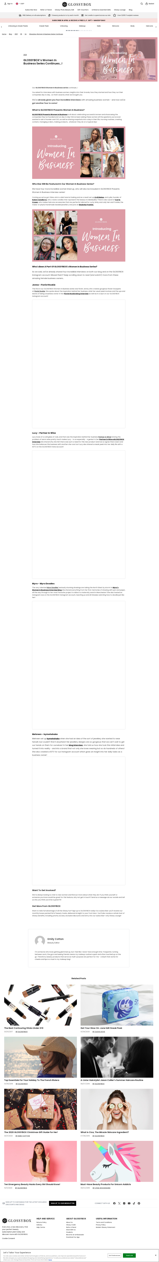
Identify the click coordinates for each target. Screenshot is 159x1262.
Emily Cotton (56, 939)
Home (4, 34)
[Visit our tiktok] (134, 1203)
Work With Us (71, 1230)
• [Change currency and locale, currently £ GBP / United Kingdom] (20, 3)
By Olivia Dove (99, 1032)
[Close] (155, 1255)
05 (21, 34)
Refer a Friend (71, 1227)
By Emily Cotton (23, 1136)
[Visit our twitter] (119, 1203)
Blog (10, 34)
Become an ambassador (75, 1235)
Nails (99, 26)
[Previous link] (1, 26)
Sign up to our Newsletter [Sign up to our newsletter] (62, 1203)
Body (133, 26)
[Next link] (156, 26)
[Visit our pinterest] (138, 1203)
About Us (69, 1222)
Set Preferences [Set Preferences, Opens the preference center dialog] (114, 1255)
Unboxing (64, 26)
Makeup (82, 26)
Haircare (149, 26)
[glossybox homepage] (78, 4)
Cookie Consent (8, 1238)
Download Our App (73, 1237)
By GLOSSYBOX (22, 1032)
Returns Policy (41, 1222)
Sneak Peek (44, 26)
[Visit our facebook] (114, 1203)
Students (69, 1232)
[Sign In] (8, 4)
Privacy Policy (101, 1225)
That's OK (129, 1255)
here (50, 1260)
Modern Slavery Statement (105, 1227)
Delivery (39, 1225)
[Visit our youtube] (129, 1203)
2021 (16, 34)
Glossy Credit (71, 1225)
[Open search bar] (141, 3)
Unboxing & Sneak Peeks (18, 26)
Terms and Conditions (104, 1222)
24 (26, 34)
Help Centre (41, 1227)
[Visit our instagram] (124, 1203)
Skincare (115, 26)
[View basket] (149, 3)
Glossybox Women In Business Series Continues (46, 34)
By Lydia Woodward (101, 1188)
